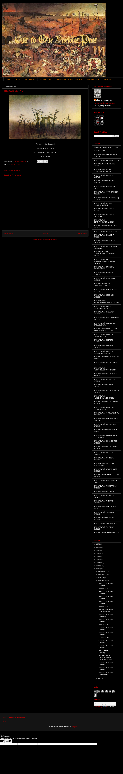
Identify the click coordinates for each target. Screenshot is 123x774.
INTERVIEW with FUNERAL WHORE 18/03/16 (104, 268)
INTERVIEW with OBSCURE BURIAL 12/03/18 (104, 408)
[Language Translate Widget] (105, 704)
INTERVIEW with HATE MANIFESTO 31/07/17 (102, 285)
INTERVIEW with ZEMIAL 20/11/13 (106, 533)
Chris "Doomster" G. (104, 100)
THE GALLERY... (104, 588)
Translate (108, 707)
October (101, 578)
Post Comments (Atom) (49, 239)
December (102, 571)
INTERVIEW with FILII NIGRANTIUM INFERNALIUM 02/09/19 (104, 254)
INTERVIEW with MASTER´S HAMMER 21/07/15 (104, 335)
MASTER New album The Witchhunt (105, 610)
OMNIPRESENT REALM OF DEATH (69, 79)
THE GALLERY (45, 79)
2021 (98, 544)
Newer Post (8, 233)
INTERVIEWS (30, 79)
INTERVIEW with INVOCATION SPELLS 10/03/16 (105, 324)
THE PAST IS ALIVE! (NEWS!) (105, 615)
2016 (98, 559)
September (102, 581)
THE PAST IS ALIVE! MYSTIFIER (105, 673)
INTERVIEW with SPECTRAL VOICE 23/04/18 (104, 464)
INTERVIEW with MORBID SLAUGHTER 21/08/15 (103, 352)
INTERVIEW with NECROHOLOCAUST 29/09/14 (105, 369)
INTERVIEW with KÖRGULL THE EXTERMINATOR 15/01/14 (105, 330)
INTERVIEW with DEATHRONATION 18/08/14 (104, 221)
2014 (98, 566)
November (102, 574)
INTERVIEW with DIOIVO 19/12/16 (106, 231)
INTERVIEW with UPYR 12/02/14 (105, 492)
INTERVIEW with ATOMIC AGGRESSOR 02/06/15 (103, 170)
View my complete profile (102, 106)
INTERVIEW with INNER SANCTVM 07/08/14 (102, 307)
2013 (98, 569)
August (100, 678)
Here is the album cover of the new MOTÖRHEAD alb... (106, 658)
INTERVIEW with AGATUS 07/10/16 (106, 160)
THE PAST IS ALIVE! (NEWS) (105, 620)
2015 (98, 563)
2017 (98, 556)
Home (45, 233)
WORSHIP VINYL (93, 79)
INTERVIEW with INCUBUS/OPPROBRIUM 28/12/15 (106, 301)
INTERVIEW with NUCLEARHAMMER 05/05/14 (104, 397)
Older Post (82, 233)
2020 (98, 547)
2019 (98, 550)
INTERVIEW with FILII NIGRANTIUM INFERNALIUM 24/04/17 (104, 261)
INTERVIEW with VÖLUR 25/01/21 (106, 523)
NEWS (18, 79)
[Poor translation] (8, 741)
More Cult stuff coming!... (103, 652)
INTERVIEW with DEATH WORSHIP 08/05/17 (103, 204)
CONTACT (108, 79)
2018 (98, 553)
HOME (8, 79)
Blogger (74, 727)
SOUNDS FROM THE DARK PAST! (106, 147)
